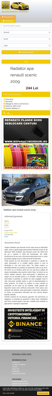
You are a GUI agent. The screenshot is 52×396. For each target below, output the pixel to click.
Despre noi (16, 362)
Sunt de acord (43, 393)
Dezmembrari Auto (18, 373)
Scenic (6, 227)
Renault (7, 223)
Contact (14, 367)
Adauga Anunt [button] (8, 17)
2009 (6, 237)
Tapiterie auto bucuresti (20, 384)
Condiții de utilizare (18, 364)
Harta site (15, 369)
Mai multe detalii (8, 393)
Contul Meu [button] (8, 21)
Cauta (26, 62)
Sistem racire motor (10, 232)
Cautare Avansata (26, 52)
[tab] (19, 210)
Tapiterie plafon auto (19, 386)
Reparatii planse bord (19, 381)
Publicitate (15, 371)
